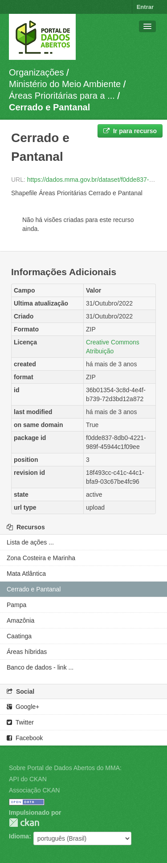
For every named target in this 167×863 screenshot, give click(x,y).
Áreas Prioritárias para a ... (62, 96)
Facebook (25, 738)
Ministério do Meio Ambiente (65, 84)
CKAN (24, 822)
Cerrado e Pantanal (49, 107)
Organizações (36, 72)
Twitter (20, 722)
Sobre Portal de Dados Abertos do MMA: (65, 767)
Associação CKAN (34, 790)
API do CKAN (28, 779)
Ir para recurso (130, 130)
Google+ (23, 706)
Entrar (145, 7)
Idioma (19, 836)
